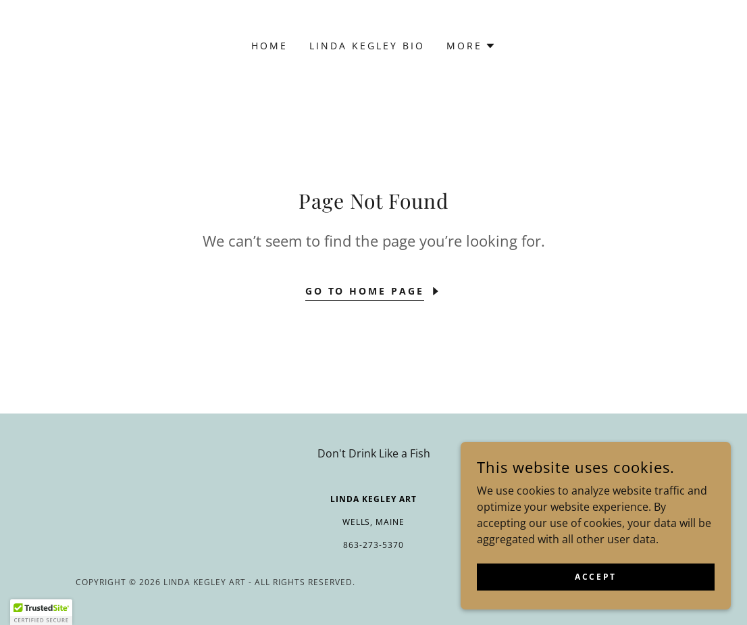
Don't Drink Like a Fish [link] (373, 453)
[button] (471, 46)
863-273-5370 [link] (373, 545)
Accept (595, 576)
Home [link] (269, 45)
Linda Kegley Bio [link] (367, 45)
